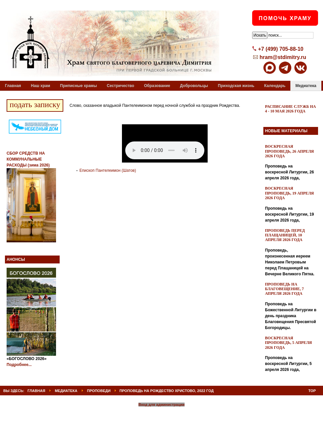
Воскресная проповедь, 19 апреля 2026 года (289, 193)
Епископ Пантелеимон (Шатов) (107, 170)
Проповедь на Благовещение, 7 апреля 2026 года (284, 289)
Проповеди (98, 391)
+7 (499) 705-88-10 (280, 49)
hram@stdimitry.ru (282, 57)
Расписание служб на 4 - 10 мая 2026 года (290, 108)
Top (312, 391)
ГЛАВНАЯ (36, 391)
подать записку (35, 104)
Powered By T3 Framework (161, 412)
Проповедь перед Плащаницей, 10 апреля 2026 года (285, 235)
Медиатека (66, 391)
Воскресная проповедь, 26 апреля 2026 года (289, 151)
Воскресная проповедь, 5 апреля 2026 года (288, 343)
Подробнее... (19, 364)
